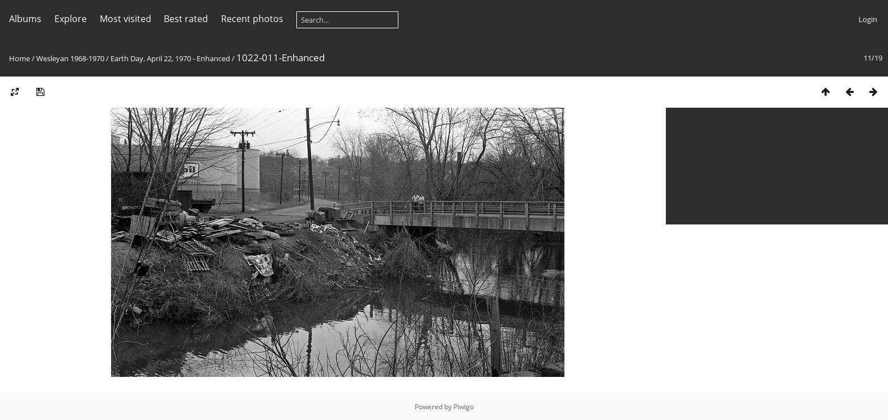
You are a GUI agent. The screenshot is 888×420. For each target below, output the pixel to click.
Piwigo (463, 406)
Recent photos (252, 18)
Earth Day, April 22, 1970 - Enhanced (170, 58)
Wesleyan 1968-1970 (70, 58)
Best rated (186, 18)
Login (868, 19)
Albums (25, 18)
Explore (70, 18)
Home (19, 58)
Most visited (125, 18)
